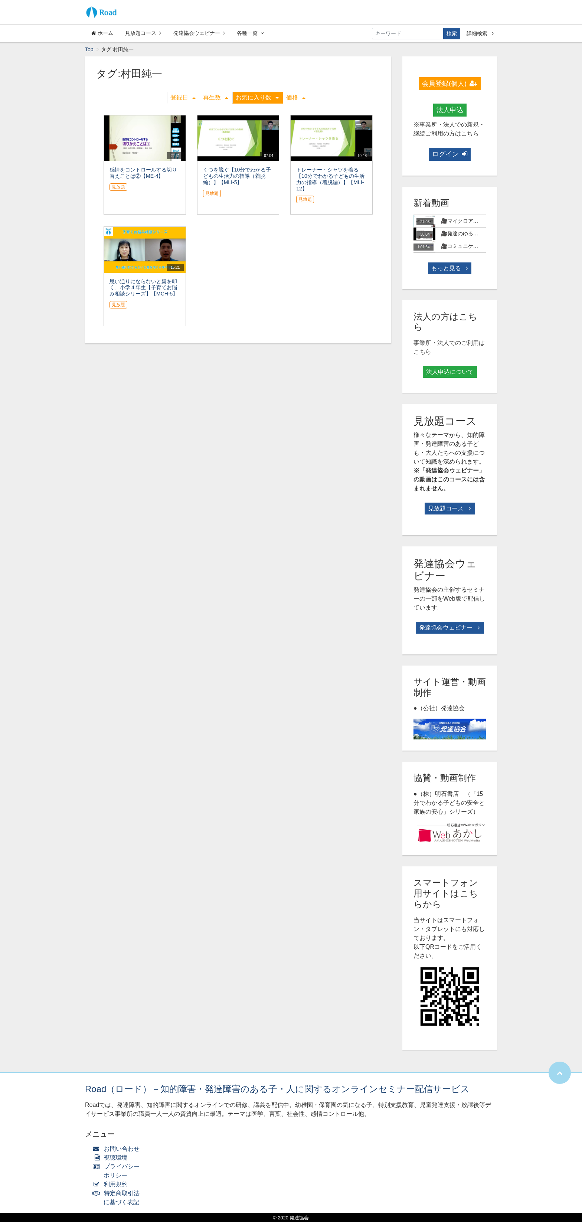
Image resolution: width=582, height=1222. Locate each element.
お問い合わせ (118, 1149)
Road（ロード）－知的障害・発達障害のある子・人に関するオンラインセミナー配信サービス (277, 1089)
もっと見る (449, 268)
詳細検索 (480, 33)
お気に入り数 (257, 97)
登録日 (183, 97)
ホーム (102, 33)
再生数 (215, 97)
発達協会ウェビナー (199, 33)
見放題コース (143, 33)
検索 (452, 33)
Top (89, 49)
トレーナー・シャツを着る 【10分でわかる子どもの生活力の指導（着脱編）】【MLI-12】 (330, 179)
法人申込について (450, 372)
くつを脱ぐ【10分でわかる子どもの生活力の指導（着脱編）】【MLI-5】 (237, 176)
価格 (295, 97)
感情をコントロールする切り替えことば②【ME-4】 (143, 173)
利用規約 (112, 1184)
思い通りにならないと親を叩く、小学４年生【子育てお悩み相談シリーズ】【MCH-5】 (143, 287)
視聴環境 (111, 1157)
